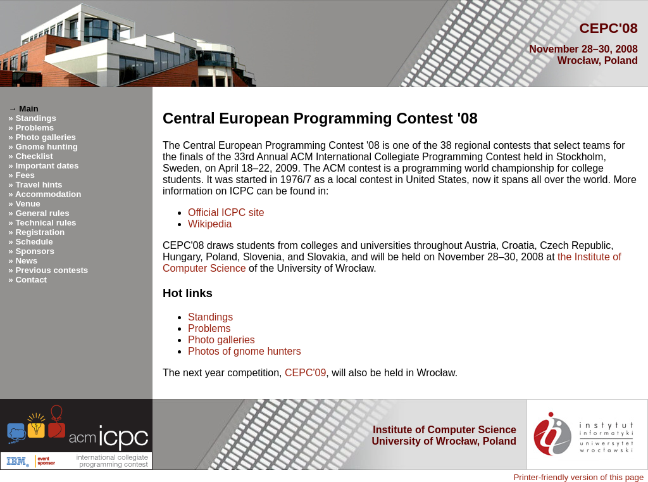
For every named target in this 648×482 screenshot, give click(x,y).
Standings (35, 118)
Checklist (34, 156)
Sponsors (34, 251)
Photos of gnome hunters (244, 351)
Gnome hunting (46, 146)
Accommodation (48, 194)
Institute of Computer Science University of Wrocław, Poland (444, 435)
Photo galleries (45, 137)
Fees (24, 175)
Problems (34, 127)
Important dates (46, 165)
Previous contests (51, 270)
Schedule (34, 241)
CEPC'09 (305, 372)
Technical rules (45, 222)
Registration (40, 232)
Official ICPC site (226, 212)
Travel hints (38, 184)
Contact (31, 279)
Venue (27, 203)
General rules (42, 213)
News (26, 260)
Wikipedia (210, 224)
